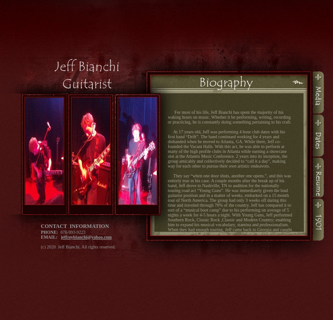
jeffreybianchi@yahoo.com (86, 237)
